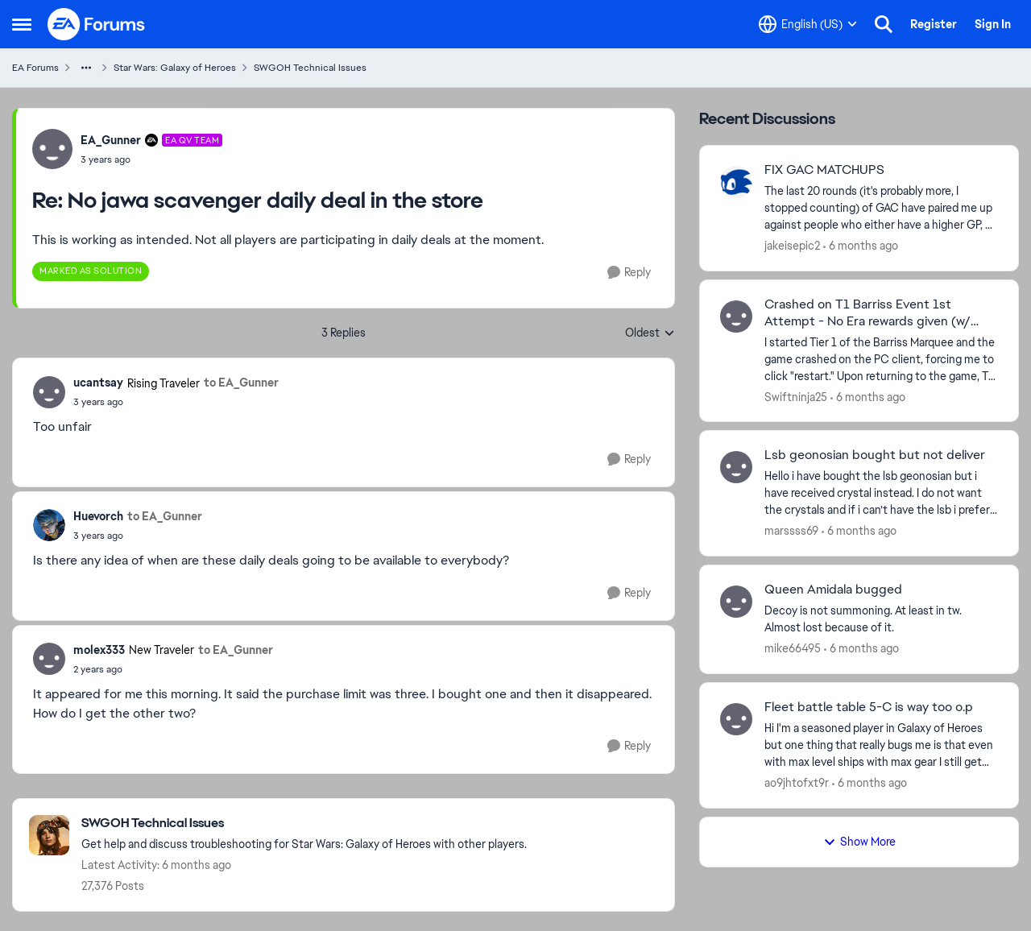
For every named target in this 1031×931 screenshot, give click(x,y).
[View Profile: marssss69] (736, 467)
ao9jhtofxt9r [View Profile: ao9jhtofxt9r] (796, 783)
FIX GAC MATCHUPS (824, 170)
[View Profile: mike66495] (736, 601)
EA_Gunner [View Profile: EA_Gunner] (111, 140)
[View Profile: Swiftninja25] (736, 316)
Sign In (993, 24)
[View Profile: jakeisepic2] (736, 182)
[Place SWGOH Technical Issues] (304, 823)
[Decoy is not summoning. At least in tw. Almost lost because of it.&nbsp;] (881, 619)
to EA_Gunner (241, 382)
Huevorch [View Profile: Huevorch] (98, 516)
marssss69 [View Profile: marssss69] (791, 530)
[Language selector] (808, 24)
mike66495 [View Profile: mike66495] (792, 648)
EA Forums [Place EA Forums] (35, 67)
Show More (859, 841)
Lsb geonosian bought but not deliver (874, 455)
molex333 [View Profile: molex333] (99, 650)
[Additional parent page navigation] (86, 67)
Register (933, 24)
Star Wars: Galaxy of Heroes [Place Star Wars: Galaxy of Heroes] (175, 67)
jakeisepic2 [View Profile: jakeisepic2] (792, 245)
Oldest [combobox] (650, 333)
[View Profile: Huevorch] (49, 525)
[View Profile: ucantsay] (49, 392)
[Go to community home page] (97, 24)
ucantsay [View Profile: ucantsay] (98, 382)
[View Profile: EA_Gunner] (52, 149)
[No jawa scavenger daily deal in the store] (151, 159)
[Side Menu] (21, 24)
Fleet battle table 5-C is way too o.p (868, 707)
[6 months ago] (860, 246)
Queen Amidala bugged (833, 589)
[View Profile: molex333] (49, 659)
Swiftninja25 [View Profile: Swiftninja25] (795, 396)
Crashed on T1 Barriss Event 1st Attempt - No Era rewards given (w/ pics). (867, 313)
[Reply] (629, 272)
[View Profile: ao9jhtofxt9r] (736, 719)
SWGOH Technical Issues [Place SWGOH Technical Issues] (310, 67)
